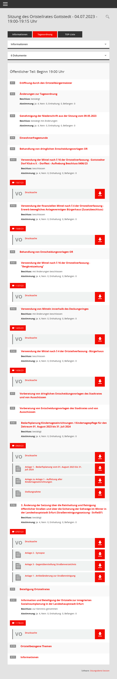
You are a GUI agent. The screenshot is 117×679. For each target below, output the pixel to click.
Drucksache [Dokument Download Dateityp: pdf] (31, 192)
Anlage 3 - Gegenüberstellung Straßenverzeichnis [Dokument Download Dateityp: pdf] (50, 564)
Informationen (19, 34)
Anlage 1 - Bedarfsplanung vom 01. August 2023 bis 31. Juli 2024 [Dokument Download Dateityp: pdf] (53, 468)
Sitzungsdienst (99, 670)
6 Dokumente (19, 55)
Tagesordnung (45, 34)
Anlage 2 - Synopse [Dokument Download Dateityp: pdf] (35, 553)
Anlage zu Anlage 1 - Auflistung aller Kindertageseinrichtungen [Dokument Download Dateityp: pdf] (43, 480)
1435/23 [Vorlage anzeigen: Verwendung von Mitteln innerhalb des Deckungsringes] (19, 328)
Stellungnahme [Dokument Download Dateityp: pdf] (33, 492)
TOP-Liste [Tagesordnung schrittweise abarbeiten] (70, 34)
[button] (100, 194)
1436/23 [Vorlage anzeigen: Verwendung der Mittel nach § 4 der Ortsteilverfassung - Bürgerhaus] (19, 370)
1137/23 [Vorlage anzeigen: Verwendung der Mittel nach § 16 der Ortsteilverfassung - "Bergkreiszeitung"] (19, 285)
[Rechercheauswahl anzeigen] (106, 16)
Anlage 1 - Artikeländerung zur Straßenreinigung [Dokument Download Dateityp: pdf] (50, 576)
